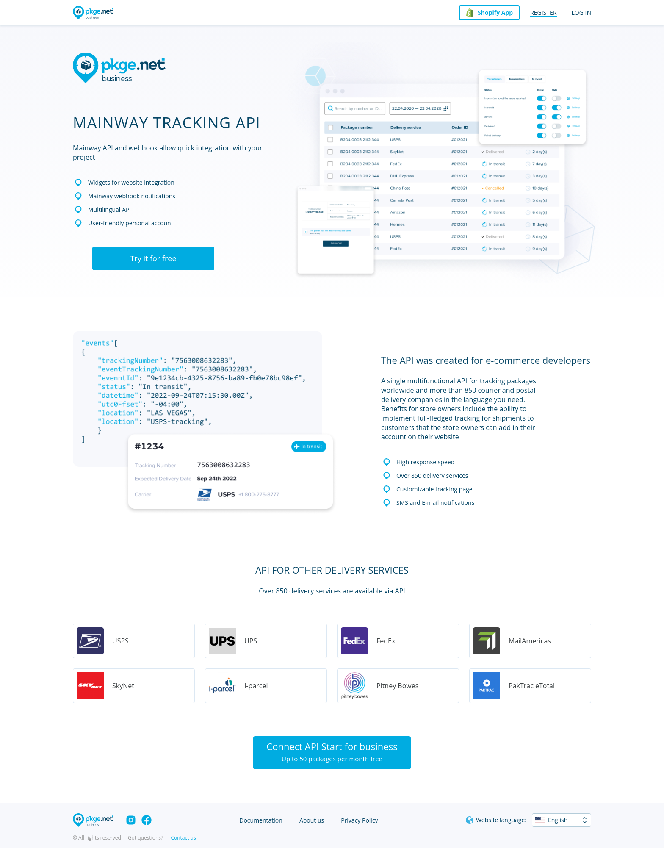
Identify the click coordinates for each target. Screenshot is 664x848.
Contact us (183, 837)
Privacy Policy (359, 820)
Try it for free (153, 258)
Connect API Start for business (331, 751)
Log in (581, 12)
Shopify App (495, 12)
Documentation (260, 820)
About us (311, 820)
